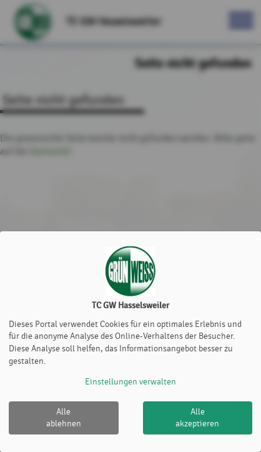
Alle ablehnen (63, 418)
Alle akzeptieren (197, 418)
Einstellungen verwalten (130, 381)
